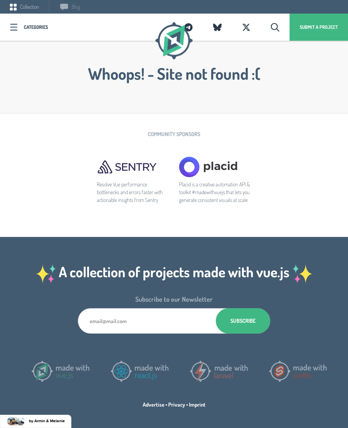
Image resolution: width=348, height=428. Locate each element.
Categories (36, 27)
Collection (24, 6)
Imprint (197, 404)
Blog (70, 6)
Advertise (153, 404)
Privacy (176, 404)
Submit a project (319, 27)
